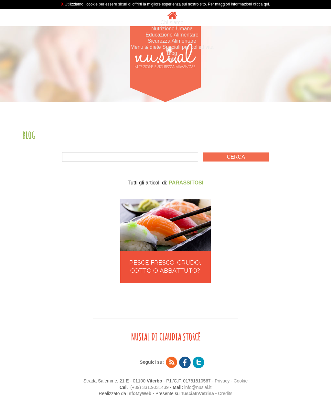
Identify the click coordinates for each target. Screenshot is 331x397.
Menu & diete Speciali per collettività (171, 47)
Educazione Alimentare (171, 34)
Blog (172, 53)
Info (172, 59)
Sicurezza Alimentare (172, 41)
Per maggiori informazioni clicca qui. (239, 4)
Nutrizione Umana (172, 28)
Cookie (241, 380)
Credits (225, 393)
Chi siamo (171, 22)
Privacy (222, 380)
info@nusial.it (197, 387)
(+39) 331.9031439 (149, 387)
